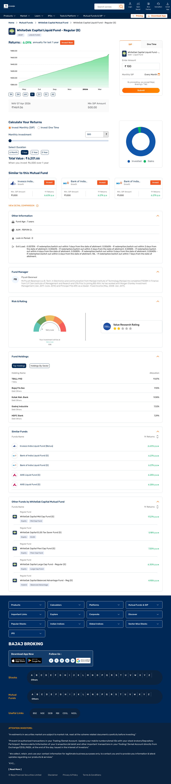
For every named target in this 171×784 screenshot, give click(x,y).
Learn (37, 16)
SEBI (50, 713)
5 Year (45, 152)
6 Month (14, 152)
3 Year (35, 152)
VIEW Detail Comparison (24, 205)
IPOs (50, 16)
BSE (35, 713)
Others (34, 680)
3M (18, 94)
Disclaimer (53, 775)
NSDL (74, 713)
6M (25, 94)
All (53, 94)
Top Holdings (19, 366)
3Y (39, 94)
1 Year (24, 152)
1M (11, 94)
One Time (151, 44)
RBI (57, 713)
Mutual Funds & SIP (93, 16)
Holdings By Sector (39, 366)
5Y (46, 94)
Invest (49, 182)
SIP (130, 44)
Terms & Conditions (92, 775)
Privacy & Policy (70, 775)
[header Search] (109, 7)
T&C (145, 84)
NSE (42, 713)
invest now (67, 42)
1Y (32, 94)
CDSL (65, 713)
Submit (141, 90)
